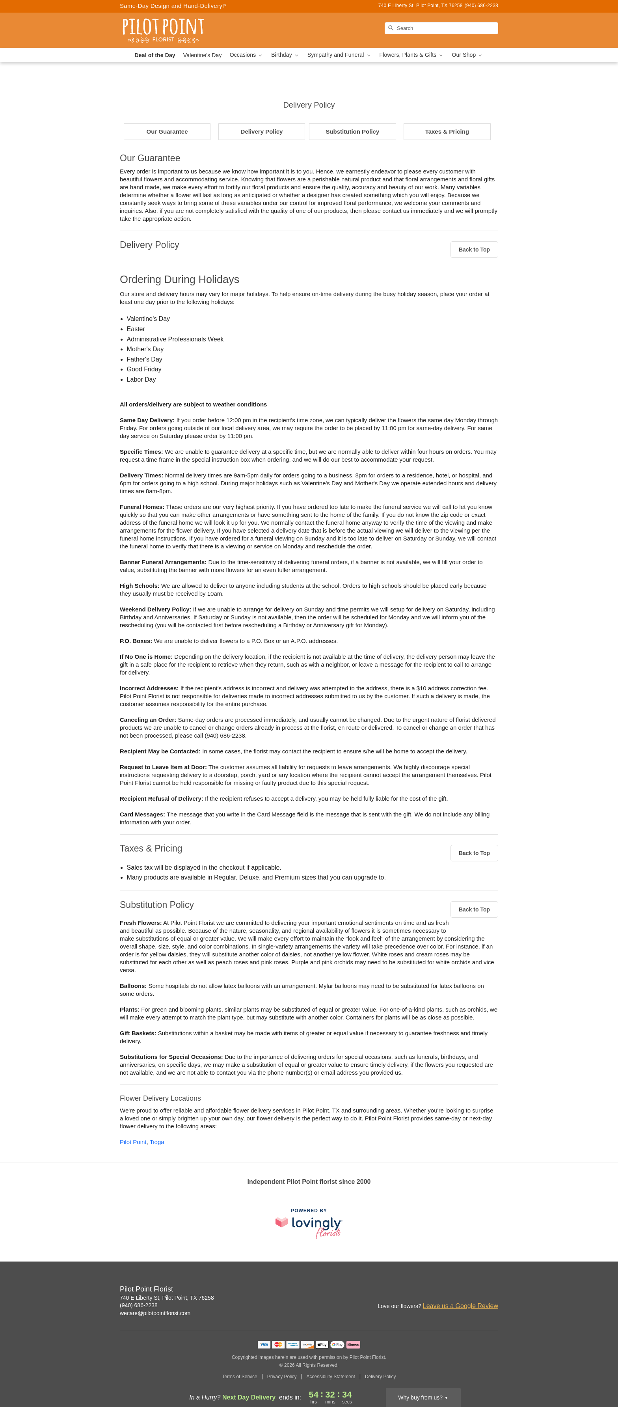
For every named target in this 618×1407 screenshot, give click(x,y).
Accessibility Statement (330, 1376)
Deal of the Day (155, 55)
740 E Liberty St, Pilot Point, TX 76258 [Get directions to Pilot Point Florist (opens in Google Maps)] (167, 1298)
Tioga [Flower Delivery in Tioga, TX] (157, 1142)
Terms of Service (239, 1376)
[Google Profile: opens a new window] (475, 1289)
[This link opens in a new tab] (309, 1223)
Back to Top (474, 249)
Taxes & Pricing (447, 131)
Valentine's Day (202, 55)
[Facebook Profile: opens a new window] (458, 1289)
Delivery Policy (262, 131)
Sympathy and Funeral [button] (339, 55)
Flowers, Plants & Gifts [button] (412, 55)
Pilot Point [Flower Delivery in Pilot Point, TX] (133, 1142)
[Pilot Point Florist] (176, 30)
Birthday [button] (285, 55)
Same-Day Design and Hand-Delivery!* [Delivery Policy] (173, 5)
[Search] (441, 28)
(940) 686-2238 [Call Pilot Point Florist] (139, 1305)
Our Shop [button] (467, 55)
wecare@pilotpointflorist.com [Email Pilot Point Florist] (155, 1313)
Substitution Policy (352, 131)
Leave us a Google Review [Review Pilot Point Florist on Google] (460, 1306)
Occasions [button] (247, 55)
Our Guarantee (167, 131)
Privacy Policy (282, 1376)
